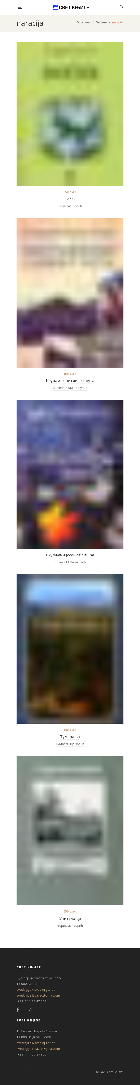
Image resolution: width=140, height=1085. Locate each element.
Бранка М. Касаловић (70, 562)
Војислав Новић (70, 206)
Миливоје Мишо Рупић (70, 388)
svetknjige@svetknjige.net (36, 989)
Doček (70, 198)
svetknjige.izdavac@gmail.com (38, 995)
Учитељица (70, 918)
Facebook (18, 1010)
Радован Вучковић (70, 744)
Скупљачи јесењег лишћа (70, 554)
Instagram (29, 1010)
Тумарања (70, 736)
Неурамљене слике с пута (70, 380)
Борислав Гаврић (70, 925)
